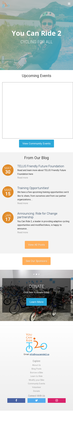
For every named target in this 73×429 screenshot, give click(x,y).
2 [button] (36, 274)
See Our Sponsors (36, 261)
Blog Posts (36, 369)
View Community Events (36, 143)
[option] (36, 295)
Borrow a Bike (36, 372)
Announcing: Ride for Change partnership (37, 215)
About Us (36, 365)
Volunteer (36, 387)
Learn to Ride (36, 376)
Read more (22, 177)
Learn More (36, 302)
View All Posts (36, 244)
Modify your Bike (36, 380)
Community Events (36, 384)
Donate (36, 391)
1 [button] (34, 274)
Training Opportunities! (33, 188)
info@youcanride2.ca (39, 354)
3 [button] (39, 274)
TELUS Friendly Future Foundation (40, 166)
